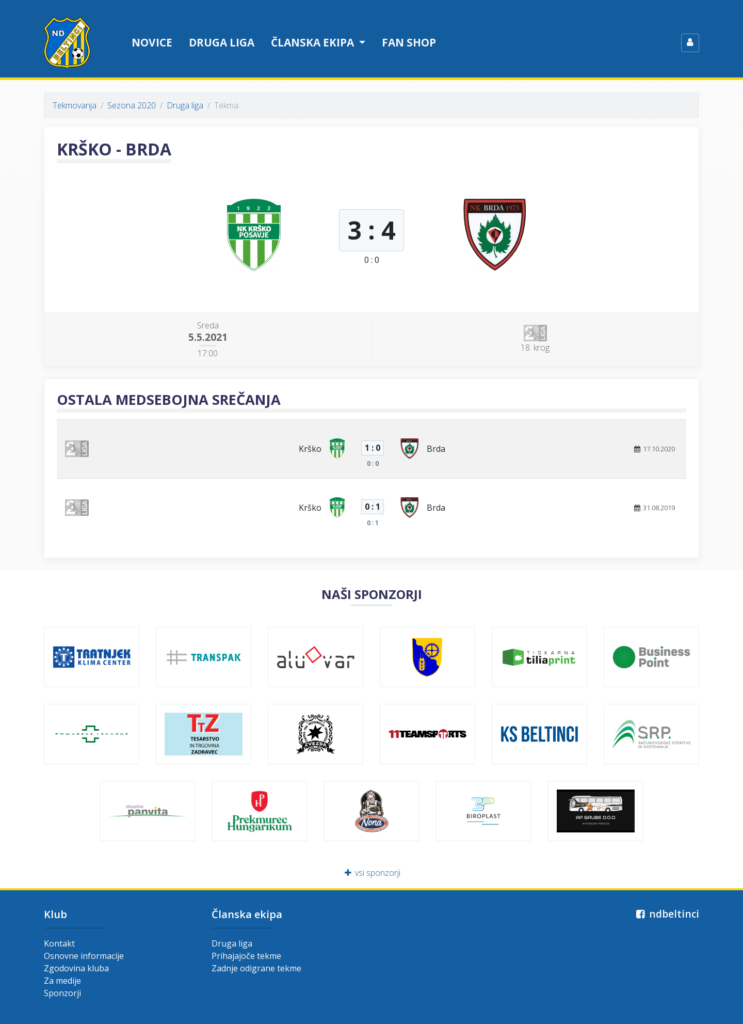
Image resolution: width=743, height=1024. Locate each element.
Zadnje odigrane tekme (256, 968)
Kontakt (59, 943)
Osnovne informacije (84, 956)
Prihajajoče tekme (246, 956)
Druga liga (221, 42)
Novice (152, 42)
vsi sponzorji (372, 872)
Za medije (62, 980)
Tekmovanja (74, 105)
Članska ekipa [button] (314, 42)
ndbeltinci (666, 914)
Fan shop (409, 42)
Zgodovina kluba (76, 968)
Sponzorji (62, 993)
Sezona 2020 (131, 105)
